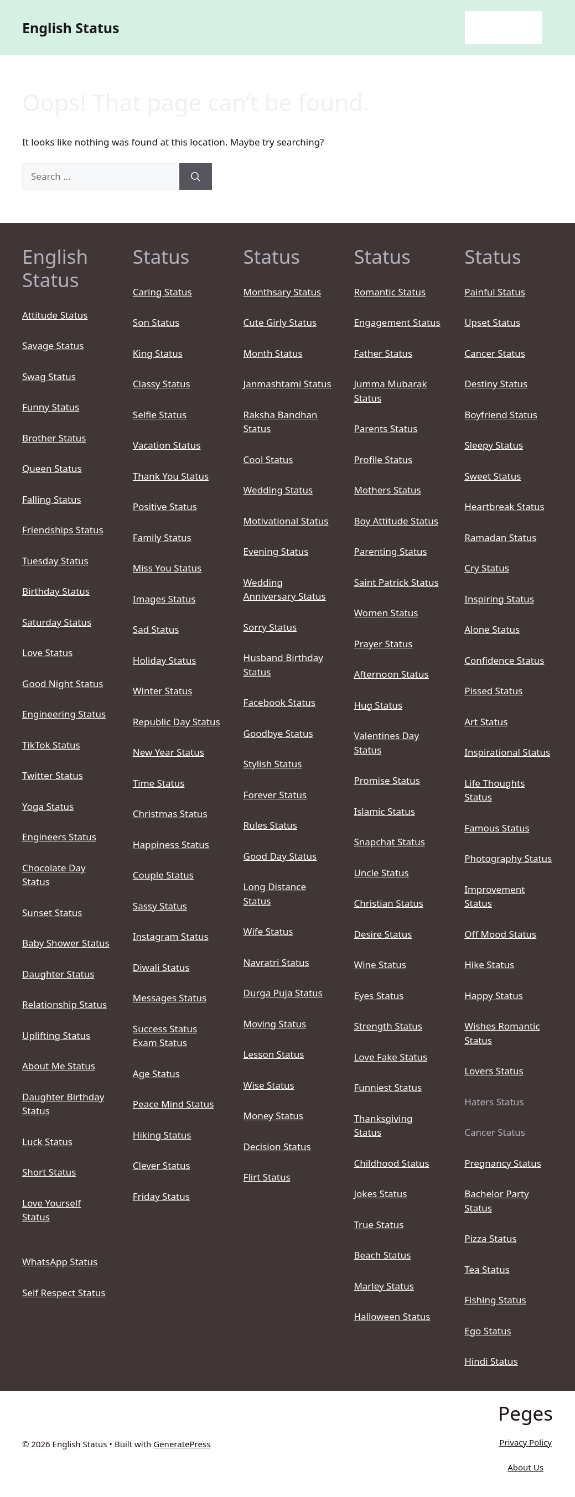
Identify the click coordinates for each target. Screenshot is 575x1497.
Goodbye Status (278, 733)
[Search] (195, 176)
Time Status (159, 783)
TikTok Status (51, 745)
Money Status (273, 1115)
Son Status (156, 322)
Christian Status (388, 903)
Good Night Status (62, 683)
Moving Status (275, 1023)
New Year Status (168, 752)
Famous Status (496, 828)
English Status (71, 27)
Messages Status (169, 997)
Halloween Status (392, 1316)
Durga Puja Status (283, 992)
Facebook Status (279, 702)
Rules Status (270, 825)
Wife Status (268, 931)
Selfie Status (160, 414)
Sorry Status (270, 627)
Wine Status (380, 964)
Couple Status (163, 875)
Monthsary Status (282, 291)
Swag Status (49, 376)
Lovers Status (493, 1070)
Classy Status (161, 383)
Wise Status (269, 1085)
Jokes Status (380, 1193)
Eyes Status (378, 995)
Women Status (386, 612)
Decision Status (277, 1146)
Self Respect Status (63, 1292)
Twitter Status (52, 775)
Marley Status (384, 1286)
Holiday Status (164, 660)
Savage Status (53, 345)
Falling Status (51, 499)
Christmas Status (170, 813)
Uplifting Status (56, 1035)
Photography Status (508, 858)
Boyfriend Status (500, 414)
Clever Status (161, 1165)
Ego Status (487, 1330)
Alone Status (492, 629)
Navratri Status (276, 962)
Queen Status (52, 468)
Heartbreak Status (504, 506)
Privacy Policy (525, 1442)
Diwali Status (161, 967)
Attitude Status (54, 315)
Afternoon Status (391, 674)
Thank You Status (171, 476)
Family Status (162, 537)
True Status (378, 1224)
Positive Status (165, 506)
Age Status (156, 1073)
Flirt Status (267, 1177)
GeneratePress (181, 1443)
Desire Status (383, 934)
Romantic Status (390, 291)
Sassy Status (160, 906)
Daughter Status (58, 974)
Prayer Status (383, 643)
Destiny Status (495, 383)
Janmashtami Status (287, 383)
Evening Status (276, 551)
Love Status (47, 652)
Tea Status (487, 1269)
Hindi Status (491, 1361)
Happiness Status (171, 844)
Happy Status (493, 995)
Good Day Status (280, 856)
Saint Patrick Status (396, 582)
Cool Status (268, 459)
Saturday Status (56, 622)
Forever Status (275, 794)
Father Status (383, 353)
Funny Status (50, 407)
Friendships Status (62, 529)
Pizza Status (490, 1238)
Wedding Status (278, 490)
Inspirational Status (507, 752)
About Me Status (58, 1065)
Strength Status (388, 1026)
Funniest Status (388, 1087)
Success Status (165, 1028)
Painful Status (494, 291)
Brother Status (54, 438)
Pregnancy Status (502, 1163)
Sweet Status (492, 476)
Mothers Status (387, 490)
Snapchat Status (389, 841)
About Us (525, 1467)
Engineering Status (64, 714)
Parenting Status (390, 551)
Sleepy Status (493, 445)
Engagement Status (397, 322)
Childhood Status (391, 1163)
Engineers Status (59, 836)
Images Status (164, 598)
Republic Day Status (176, 721)
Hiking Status (162, 1135)
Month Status (273, 353)
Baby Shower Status (66, 943)
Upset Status (492, 322)
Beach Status (382, 1255)
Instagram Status (171, 936)
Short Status (49, 1172)
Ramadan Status (500, 537)
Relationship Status (64, 1004)
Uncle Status (381, 872)
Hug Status (378, 705)
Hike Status (489, 964)
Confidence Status (504, 660)
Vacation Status (167, 445)
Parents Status (385, 428)
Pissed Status (493, 690)
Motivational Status (286, 520)
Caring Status (162, 291)
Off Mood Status (500, 934)
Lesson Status (274, 1054)
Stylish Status (273, 763)
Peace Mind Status (173, 1104)
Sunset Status (52, 912)
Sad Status (156, 629)
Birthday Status (56, 591)
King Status (158, 353)
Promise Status (386, 780)
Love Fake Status (390, 1057)
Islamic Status (384, 811)
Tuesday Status (55, 560)
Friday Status (161, 1196)
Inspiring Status (499, 598)
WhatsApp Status (59, 1261)
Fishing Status (495, 1299)
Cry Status (486, 568)
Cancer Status (494, 353)
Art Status (485, 721)
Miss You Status (167, 568)
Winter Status (163, 690)
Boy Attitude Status (396, 520)
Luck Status (47, 1141)
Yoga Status (48, 806)
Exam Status (160, 1042)
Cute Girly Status (280, 322)
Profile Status (383, 459)
